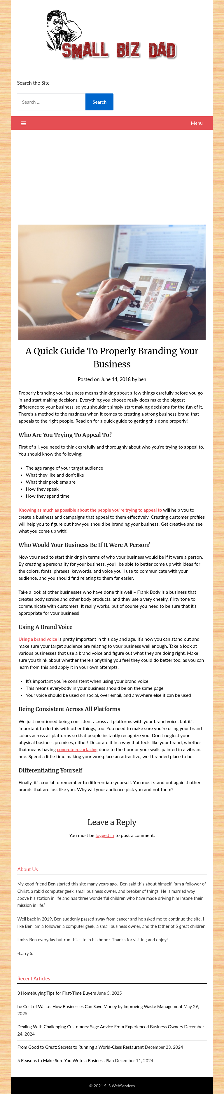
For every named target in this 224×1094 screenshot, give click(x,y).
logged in (105, 835)
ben (143, 379)
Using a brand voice (38, 639)
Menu (197, 123)
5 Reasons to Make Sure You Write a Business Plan (65, 1060)
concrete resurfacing (78, 749)
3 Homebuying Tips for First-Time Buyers (56, 993)
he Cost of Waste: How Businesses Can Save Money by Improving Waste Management (99, 1006)
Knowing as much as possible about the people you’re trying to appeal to (93, 510)
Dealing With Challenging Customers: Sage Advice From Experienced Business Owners (100, 1026)
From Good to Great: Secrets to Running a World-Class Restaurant (80, 1047)
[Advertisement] (112, 173)
